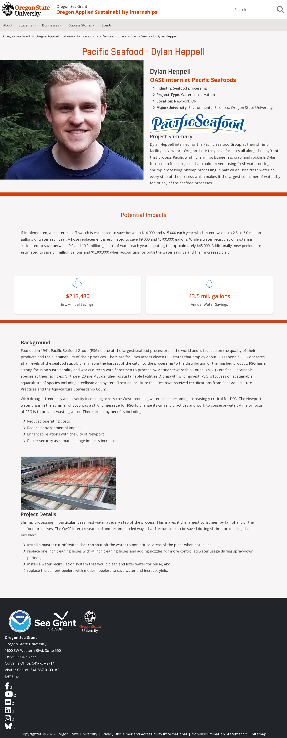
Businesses (50, 25)
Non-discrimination (220, 734)
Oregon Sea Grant (71, 6)
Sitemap (259, 734)
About (7, 25)
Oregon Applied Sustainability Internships (106, 12)
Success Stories (80, 25)
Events (107, 25)
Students (25, 25)
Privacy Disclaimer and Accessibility (144, 734)
